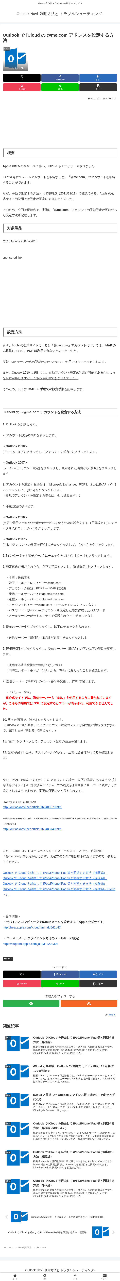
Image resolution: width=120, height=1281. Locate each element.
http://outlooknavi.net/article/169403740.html (32, 829)
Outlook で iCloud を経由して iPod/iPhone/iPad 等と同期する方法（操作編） (55, 883)
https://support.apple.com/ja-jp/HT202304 (30, 944)
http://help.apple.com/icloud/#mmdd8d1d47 (32, 927)
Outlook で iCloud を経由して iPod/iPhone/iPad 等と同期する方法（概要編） (55, 872)
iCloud (8, 959)
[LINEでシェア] (60, 87)
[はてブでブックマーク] (98, 78)
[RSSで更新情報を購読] (89, 1003)
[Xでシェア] (21, 78)
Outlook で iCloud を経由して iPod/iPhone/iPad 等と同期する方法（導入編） (55, 878)
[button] (98, 87)
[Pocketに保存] (21, 87)
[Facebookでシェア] (60, 78)
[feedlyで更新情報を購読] (31, 1003)
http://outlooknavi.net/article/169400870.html (32, 807)
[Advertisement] (60, 124)
